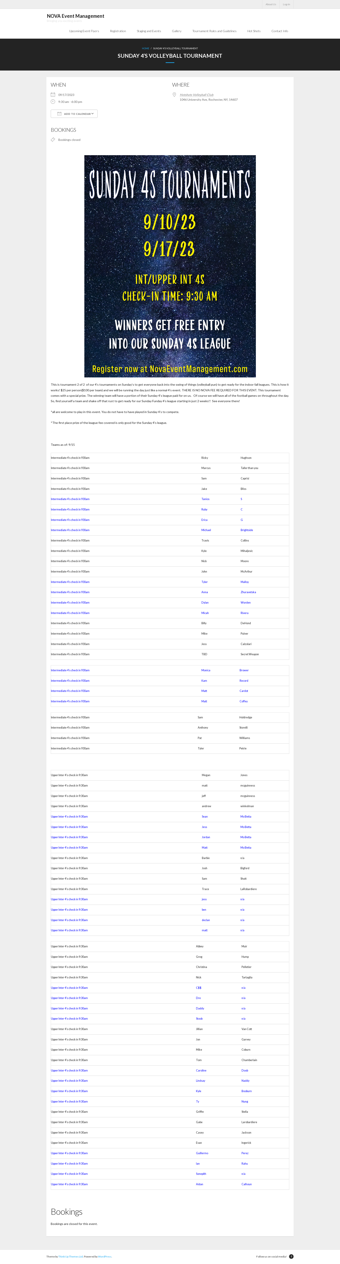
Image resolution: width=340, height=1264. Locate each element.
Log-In (286, 4)
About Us (271, 4)
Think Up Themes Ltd (70, 1257)
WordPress (104, 1257)
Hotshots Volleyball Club (196, 95)
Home (145, 49)
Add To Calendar (74, 114)
